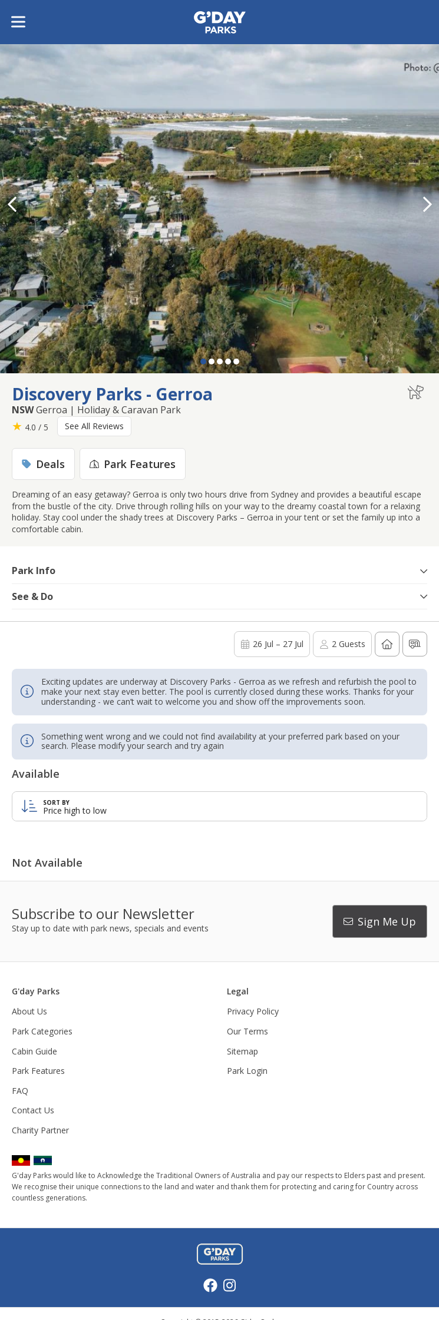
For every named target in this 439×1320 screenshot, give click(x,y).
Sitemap (242, 1051)
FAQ (20, 1090)
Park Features (38, 1070)
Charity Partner (40, 1130)
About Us (29, 1011)
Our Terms (247, 1031)
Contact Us (33, 1110)
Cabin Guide (34, 1051)
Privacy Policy (253, 1011)
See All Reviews (94, 426)
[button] (427, 204)
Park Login (247, 1070)
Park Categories (42, 1031)
